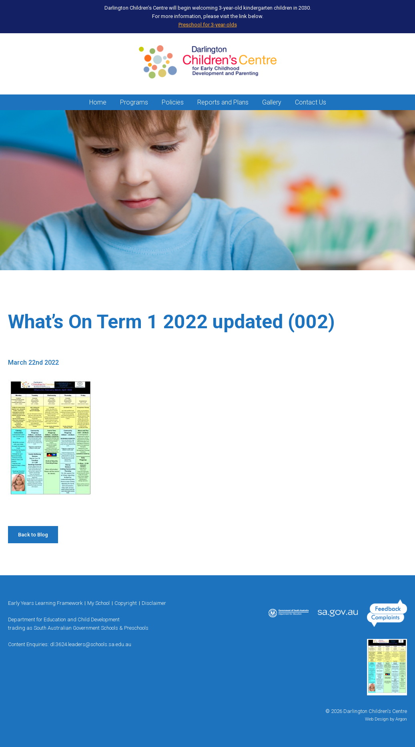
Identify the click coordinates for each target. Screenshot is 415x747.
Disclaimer (154, 603)
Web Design (377, 719)
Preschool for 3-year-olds (207, 25)
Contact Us (310, 102)
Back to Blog (33, 535)
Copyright (125, 603)
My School (98, 603)
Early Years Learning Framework (45, 603)
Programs (134, 102)
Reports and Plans (223, 102)
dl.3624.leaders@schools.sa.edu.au (90, 644)
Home (97, 102)
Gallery (271, 102)
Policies (173, 102)
